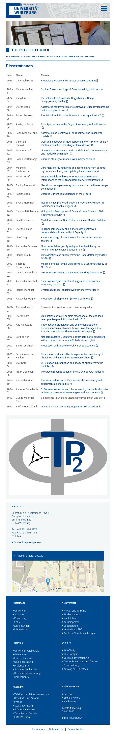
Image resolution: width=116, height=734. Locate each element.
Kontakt (18, 506)
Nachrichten (69, 618)
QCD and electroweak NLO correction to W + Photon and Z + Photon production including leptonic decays (74, 143)
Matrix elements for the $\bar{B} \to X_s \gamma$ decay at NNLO (74, 265)
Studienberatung (23, 662)
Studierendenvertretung (27, 673)
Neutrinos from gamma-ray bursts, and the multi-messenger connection (74, 187)
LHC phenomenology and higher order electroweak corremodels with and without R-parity (69, 230)
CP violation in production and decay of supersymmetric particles (72, 364)
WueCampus (70, 654)
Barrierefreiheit (76, 729)
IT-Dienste (19, 655)
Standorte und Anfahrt (26, 698)
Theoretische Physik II (30, 50)
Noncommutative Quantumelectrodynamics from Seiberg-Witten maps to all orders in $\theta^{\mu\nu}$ (73, 338)
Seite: (65, 717)
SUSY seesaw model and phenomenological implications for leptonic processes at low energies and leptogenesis (74, 391)
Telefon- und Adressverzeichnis (31, 694)
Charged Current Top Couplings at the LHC (64, 193)
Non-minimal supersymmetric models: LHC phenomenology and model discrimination (74, 152)
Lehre (17, 622)
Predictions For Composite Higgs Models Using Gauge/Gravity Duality (67, 100)
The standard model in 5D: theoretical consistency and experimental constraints (71, 382)
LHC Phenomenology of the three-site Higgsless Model (71, 272)
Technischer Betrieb (25, 713)
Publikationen (64, 56)
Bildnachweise (71, 698)
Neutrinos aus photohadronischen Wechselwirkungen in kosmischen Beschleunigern (72, 204)
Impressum (38, 729)
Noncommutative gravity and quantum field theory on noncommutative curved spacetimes (70, 248)
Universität (19, 611)
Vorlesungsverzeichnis (75, 658)
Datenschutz (56, 729)
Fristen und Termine (74, 611)
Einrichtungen (21, 626)
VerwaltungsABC (72, 629)
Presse (17, 702)
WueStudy (68, 650)
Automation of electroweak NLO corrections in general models (71, 134)
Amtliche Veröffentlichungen (79, 633)
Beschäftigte (70, 626)
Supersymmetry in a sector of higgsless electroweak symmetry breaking (70, 283)
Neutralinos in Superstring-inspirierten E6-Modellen (69, 406)
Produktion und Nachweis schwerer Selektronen (68, 345)
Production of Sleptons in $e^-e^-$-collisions (65, 298)
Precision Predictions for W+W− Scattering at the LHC (71, 115)
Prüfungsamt (21, 666)
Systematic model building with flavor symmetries (69, 289)
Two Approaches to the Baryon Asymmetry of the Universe (73, 124)
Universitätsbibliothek (26, 651)
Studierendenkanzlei (25, 669)
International (20, 629)
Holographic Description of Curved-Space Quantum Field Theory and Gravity (72, 213)
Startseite (19, 603)
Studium (18, 615)
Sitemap (67, 694)
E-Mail (18, 535)
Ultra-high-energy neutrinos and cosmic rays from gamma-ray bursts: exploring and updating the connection (73, 169)
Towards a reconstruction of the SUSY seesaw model (71, 371)
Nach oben (69, 702)
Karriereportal (70, 622)
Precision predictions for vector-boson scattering (68, 80)
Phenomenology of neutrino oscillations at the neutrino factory (71, 239)
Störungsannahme (24, 709)
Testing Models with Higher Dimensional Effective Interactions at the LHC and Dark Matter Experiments (70, 178)
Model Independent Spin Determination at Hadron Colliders (73, 220)
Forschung (46, 56)
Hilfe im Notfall (22, 717)
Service (18, 643)
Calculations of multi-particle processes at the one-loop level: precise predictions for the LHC (72, 317)
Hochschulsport (22, 658)
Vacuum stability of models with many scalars (67, 159)
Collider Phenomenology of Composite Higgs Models (70, 89)
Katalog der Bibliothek (75, 669)
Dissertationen (85, 56)
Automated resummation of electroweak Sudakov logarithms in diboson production (75, 108)
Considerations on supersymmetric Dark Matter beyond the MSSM (74, 256)
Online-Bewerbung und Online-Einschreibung (80, 663)
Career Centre (21, 677)
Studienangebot (71, 615)
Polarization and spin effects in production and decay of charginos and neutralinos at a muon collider (72, 356)
